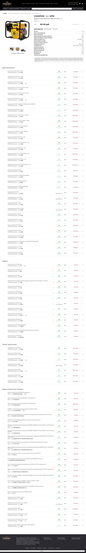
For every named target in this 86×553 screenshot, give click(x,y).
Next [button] (31, 30)
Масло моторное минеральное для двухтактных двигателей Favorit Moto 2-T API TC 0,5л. (27, 442)
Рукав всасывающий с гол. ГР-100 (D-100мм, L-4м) (19, 164)
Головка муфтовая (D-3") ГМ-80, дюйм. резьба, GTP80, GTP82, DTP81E (23, 241)
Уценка (28, 8)
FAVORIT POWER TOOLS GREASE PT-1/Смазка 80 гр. (19, 392)
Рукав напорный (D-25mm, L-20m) (15, 71)
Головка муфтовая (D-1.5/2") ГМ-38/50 (16, 235)
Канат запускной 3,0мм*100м (14, 347)
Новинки (23, 8)
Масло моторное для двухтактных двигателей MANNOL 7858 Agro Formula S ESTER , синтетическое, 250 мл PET (31, 425)
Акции (36, 3)
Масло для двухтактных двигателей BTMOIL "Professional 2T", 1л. (22, 403)
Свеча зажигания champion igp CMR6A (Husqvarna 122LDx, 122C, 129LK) (23, 330)
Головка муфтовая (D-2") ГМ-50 (15, 197)
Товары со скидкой (14, 8)
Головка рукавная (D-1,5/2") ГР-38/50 (16, 208)
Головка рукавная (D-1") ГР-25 (14, 213)
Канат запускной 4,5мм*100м (14, 364)
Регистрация (79, 8)
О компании (41, 3)
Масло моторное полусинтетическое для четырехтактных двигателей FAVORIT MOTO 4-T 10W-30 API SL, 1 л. (31, 470)
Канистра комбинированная (14, 508)
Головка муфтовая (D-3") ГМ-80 (15, 219)
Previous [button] (3, 30)
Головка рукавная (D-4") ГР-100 (15, 246)
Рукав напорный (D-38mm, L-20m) (15, 76)
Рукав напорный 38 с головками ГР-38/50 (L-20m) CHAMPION (21, 104)
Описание (55, 29)
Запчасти (56, 3)
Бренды (32, 3)
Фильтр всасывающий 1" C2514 (14, 170)
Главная (23, 3)
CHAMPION (39, 16)
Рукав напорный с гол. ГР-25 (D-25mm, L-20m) (18, 87)
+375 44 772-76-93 (75, 539)
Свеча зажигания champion (14, 275)
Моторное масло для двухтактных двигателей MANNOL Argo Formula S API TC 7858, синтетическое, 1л (31, 475)
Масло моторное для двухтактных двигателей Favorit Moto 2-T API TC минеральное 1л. (27, 464)
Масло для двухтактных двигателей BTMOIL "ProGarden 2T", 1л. (22, 398)
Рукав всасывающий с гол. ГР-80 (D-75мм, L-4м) (18, 153)
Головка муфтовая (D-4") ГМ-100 (15, 252)
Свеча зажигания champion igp (15, 264)
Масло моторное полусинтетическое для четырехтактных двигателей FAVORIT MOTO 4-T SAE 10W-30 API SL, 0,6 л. (30, 448)
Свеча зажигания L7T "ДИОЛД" (15, 335)
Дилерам (28, 3)
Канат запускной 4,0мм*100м (14, 358)
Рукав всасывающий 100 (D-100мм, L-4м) (17, 159)
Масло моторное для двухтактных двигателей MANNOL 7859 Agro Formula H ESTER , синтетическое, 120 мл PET (31, 431)
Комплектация (47, 29)
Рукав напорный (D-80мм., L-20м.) (15, 98)
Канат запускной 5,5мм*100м (14, 375)
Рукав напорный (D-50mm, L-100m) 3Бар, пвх (18, 125)
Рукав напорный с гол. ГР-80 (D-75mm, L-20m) (18, 115)
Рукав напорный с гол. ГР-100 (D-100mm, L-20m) (18, 120)
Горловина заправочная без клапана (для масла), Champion (21, 524)
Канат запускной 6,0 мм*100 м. (14, 380)
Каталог (6, 8)
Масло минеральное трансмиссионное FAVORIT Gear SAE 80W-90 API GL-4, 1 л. (25, 458)
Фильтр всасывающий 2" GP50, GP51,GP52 (17, 180)
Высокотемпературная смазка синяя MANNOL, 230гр (20, 491)
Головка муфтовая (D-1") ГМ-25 (14, 224)
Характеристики (38, 29)
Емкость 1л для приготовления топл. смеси (17, 513)
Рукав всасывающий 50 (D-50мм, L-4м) (16, 136)
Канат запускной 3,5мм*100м (14, 353)
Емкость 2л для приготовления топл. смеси (17, 519)
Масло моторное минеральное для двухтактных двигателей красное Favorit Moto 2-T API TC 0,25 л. (30, 414)
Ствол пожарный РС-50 (13, 191)
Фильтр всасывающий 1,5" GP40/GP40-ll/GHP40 (18, 175)
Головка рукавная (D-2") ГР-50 (14, 202)
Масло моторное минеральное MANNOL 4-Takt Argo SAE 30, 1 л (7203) (23, 480)
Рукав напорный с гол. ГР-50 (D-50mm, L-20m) (18, 93)
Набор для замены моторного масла (16, 497)
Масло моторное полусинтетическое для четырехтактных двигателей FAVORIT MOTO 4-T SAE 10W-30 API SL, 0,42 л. (30, 437)
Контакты (47, 3)
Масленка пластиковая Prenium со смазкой (17, 502)
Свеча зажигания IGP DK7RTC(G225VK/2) (17, 324)
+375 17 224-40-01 (73, 2)
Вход (74, 8)
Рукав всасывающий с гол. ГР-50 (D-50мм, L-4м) (18, 142)
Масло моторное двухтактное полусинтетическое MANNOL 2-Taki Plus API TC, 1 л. (26, 486)
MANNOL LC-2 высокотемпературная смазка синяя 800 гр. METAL (22, 409)
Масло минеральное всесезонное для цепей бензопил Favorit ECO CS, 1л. (24, 453)
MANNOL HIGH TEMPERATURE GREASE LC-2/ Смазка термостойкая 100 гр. (24, 419)
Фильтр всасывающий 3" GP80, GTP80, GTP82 (18, 186)
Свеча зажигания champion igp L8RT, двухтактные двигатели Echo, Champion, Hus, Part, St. (28, 280)
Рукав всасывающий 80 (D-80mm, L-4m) (17, 148)
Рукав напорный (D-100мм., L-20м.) (15, 109)
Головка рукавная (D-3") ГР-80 (14, 230)
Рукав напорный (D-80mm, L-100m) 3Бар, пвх (18, 131)
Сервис (51, 3)
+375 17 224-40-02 (48, 539)
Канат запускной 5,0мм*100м (14, 369)
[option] (17, 30)
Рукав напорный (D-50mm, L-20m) (15, 81)
